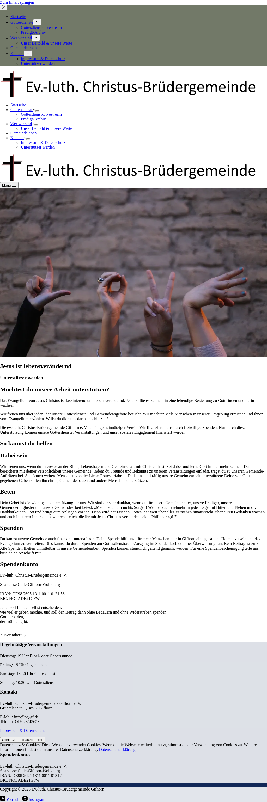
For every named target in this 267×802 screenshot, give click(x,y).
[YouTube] (11, 799)
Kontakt (18, 138)
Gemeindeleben (23, 133)
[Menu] (9, 185)
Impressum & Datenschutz (43, 142)
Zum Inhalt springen (17, 2)
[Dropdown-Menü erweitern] (37, 111)
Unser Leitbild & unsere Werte (46, 128)
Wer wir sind (22, 123)
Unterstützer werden (38, 147)
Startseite (18, 105)
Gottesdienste (22, 109)
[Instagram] (33, 799)
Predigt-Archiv (33, 119)
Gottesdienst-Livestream (41, 114)
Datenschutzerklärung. (117, 749)
